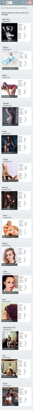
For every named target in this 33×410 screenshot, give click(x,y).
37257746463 (7, 386)
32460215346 (6, 77)
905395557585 (7, 217)
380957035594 (6, 133)
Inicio (2, 8)
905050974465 (6, 358)
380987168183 (6, 245)
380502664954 (7, 161)
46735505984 (7, 274)
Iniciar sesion (26, 3)
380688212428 (7, 105)
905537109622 (6, 302)
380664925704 (6, 21)
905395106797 (7, 49)
